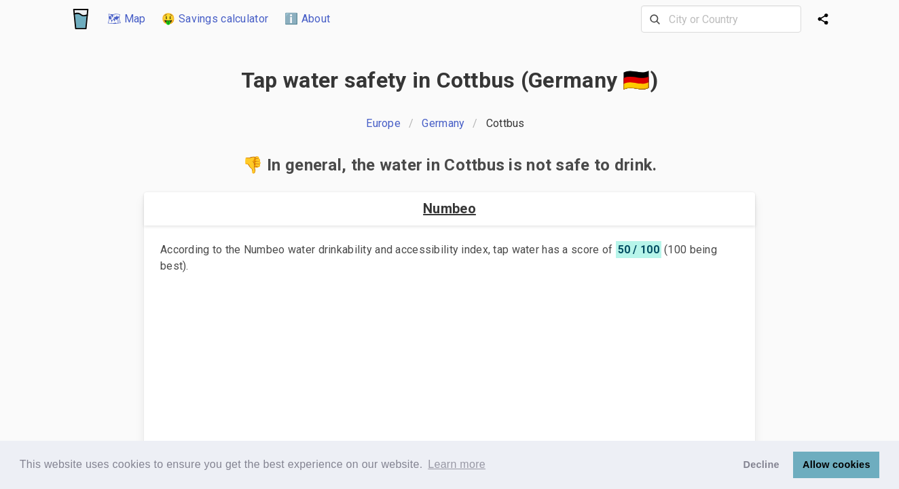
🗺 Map (126, 18)
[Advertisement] (449, 376)
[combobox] (721, 19)
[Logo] (81, 19)
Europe (383, 123)
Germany (443, 123)
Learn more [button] (456, 464)
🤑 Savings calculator (215, 18)
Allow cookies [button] (836, 464)
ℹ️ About (307, 18)
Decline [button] (761, 464)
